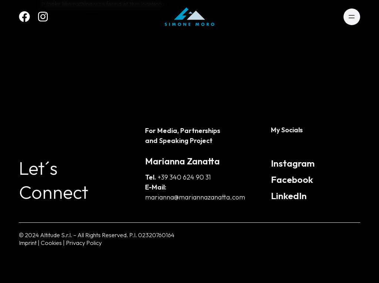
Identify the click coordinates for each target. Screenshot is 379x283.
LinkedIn (289, 196)
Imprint (28, 242)
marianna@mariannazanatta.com (195, 197)
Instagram (293, 163)
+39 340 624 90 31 (184, 177)
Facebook (292, 179)
